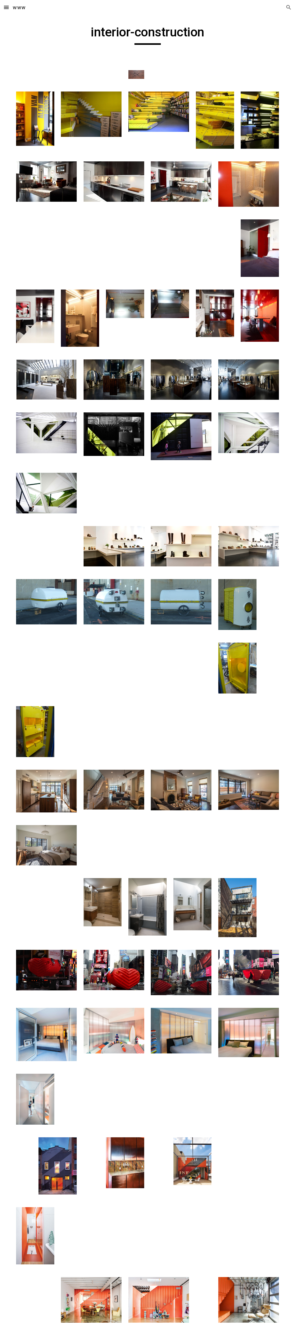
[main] (147, 34)
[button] (6, 7)
